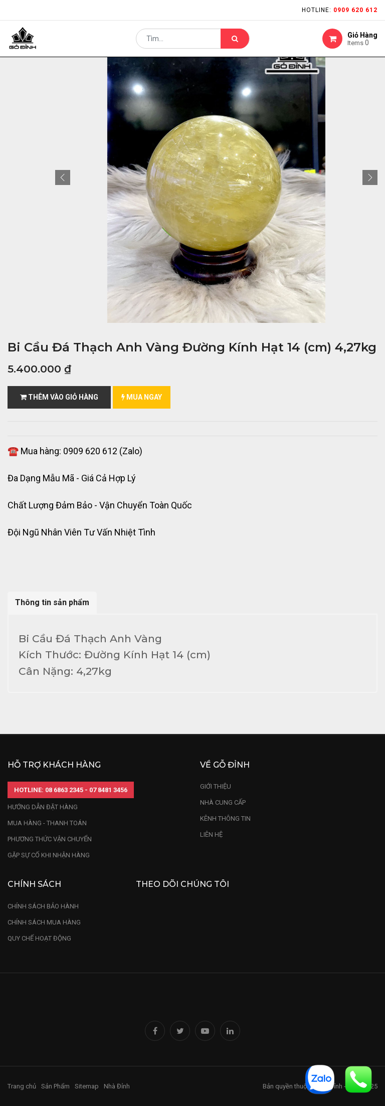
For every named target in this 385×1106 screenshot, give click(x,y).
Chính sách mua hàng (44, 922)
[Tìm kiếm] (235, 43)
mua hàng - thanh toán (47, 823)
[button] (62, 177)
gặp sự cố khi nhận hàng (49, 855)
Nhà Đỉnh (117, 1086)
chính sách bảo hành (43, 906)
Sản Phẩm (55, 1086)
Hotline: (339, 10)
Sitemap (87, 1086)
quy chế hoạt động (39, 938)
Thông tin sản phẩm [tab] (52, 602)
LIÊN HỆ (211, 834)
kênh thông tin (225, 818)
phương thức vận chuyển (50, 839)
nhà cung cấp (223, 802)
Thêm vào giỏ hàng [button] (59, 397)
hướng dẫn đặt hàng (43, 807)
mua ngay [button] (141, 397)
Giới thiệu (216, 786)
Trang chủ (22, 1086)
